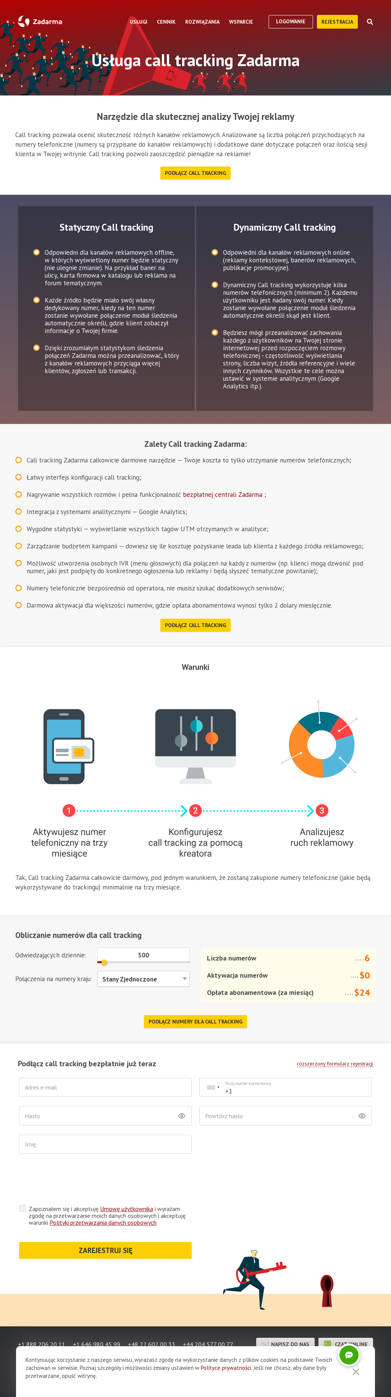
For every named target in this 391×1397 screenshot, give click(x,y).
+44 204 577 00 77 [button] (208, 1314)
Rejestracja (337, 21)
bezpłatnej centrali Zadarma (223, 494)
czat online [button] (346, 1314)
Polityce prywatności (226, 1367)
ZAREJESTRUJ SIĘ (105, 1220)
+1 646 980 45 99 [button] (96, 1314)
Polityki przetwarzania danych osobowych (103, 1193)
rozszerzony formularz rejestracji (335, 1063)
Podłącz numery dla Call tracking (195, 1021)
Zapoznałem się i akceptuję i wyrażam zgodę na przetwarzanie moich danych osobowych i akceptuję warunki (107, 1185)
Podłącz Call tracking (195, 173)
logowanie (290, 21)
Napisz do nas (285, 1314)
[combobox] (213, 1087)
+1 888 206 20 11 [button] (41, 1314)
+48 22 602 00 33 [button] (151, 1314)
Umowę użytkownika (126, 1179)
